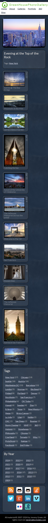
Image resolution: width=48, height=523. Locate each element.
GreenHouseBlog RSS (11, 490)
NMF (26, 425)
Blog (3, 12)
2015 (7, 472)
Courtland (9, 437)
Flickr (19, 507)
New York (13, 63)
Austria (21, 381)
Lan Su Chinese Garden (14, 130)
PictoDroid (10, 441)
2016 (29, 468)
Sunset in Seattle (11, 364)
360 (40, 8)
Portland (21, 393)
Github (19, 490)
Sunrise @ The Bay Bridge (12, 89)
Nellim (31, 417)
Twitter (11, 498)
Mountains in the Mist (13, 109)
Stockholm (10, 397)
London (8, 389)
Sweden (20, 405)
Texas (19, 409)
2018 (7, 468)
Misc (35, 437)
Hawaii (8, 405)
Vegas (8, 413)
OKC (7, 421)
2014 (19, 472)
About (12, 8)
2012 (7, 476)
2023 (18, 460)
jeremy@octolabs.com (36, 519)
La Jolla (8, 417)
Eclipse (8, 409)
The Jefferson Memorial (10, 303)
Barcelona (30, 385)
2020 (18, 464)
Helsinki (9, 429)
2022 (28, 460)
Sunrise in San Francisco (14, 343)
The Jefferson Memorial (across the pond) (13, 215)
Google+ (19, 498)
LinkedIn (28, 498)
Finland (8, 393)
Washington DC (12, 385)
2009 (7, 480)
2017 (18, 468)
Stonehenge (23, 429)
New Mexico (34, 409)
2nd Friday (24, 445)
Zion (32, 405)
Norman (21, 389)
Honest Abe (9, 281)
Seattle (8, 381)
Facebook (9, 445)
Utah (20, 417)
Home (4, 8)
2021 (7, 464)
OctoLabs (28, 507)
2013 (30, 472)
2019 (28, 464)
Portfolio (32, 8)
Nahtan (24, 441)
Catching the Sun (11, 168)
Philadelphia (10, 401)
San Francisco (10, 260)
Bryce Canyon (22, 413)
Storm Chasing (11, 425)
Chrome (24, 433)
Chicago (24, 377)
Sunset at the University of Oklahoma (14, 191)
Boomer (33, 421)
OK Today (26, 401)
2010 (29, 476)
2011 (19, 476)
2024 (7, 460)
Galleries (21, 8)
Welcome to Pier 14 (12, 239)
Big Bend (35, 389)
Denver (34, 393)
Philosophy (10, 433)
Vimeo (36, 498)
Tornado (23, 437)
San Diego (19, 421)
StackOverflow (36, 490)
